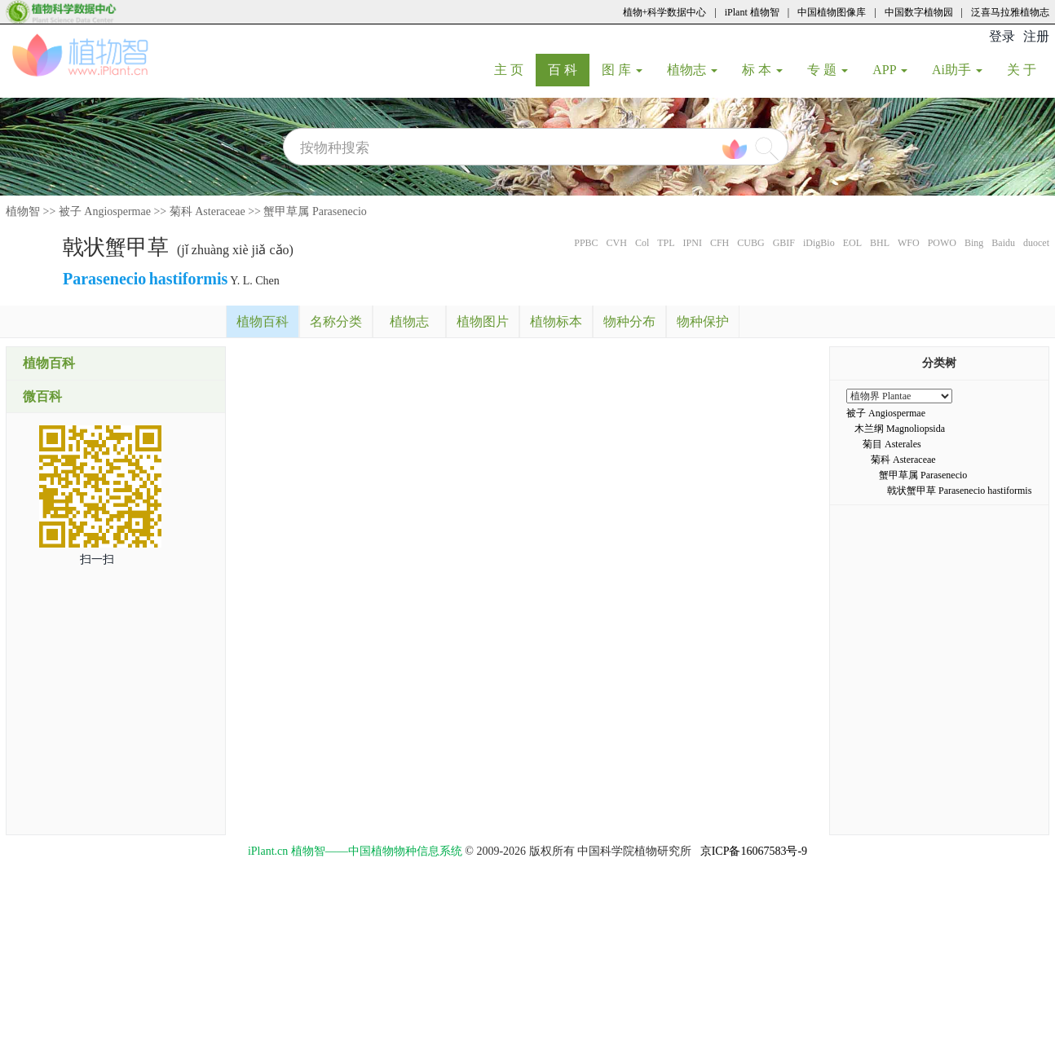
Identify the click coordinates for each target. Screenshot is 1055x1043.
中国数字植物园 (919, 12)
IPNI (692, 243)
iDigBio (819, 243)
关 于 (1027, 69)
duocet (1036, 243)
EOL (852, 243)
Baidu (1003, 243)
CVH (617, 243)
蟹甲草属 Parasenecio (314, 211)
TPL (665, 243)
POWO (942, 243)
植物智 (23, 211)
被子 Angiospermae (105, 211)
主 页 (515, 69)
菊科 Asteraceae (207, 211)
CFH (719, 243)
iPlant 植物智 (752, 12)
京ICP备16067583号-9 (753, 851)
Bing (974, 243)
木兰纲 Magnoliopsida (899, 428)
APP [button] (889, 70)
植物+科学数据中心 (665, 12)
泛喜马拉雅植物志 (1010, 12)
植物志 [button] (692, 70)
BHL (879, 243)
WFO (909, 243)
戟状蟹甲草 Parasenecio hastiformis (959, 490)
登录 (1002, 36)
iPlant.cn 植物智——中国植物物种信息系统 (355, 851)
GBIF (784, 243)
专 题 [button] (827, 70)
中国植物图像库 (831, 12)
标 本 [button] (762, 70)
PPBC (586, 243)
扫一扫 (97, 559)
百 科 (568, 69)
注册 (1036, 36)
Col (642, 243)
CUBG (750, 243)
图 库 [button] (622, 70)
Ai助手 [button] (957, 70)
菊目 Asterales (892, 444)
